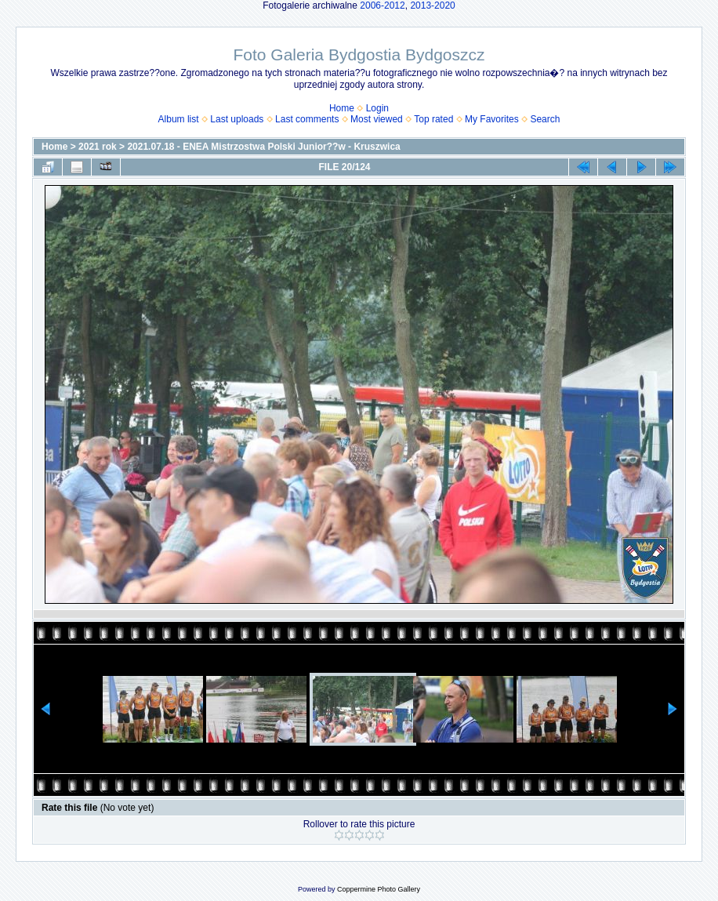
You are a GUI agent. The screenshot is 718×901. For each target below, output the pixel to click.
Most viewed (376, 119)
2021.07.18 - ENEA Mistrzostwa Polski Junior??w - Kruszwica (263, 146)
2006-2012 (382, 5)
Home (341, 108)
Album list (178, 119)
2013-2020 (432, 5)
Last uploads (236, 119)
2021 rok (97, 146)
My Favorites (492, 119)
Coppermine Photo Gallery (378, 889)
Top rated (433, 119)
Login (377, 108)
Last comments (307, 119)
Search (545, 119)
